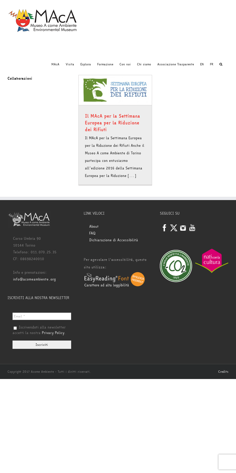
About (94, 226)
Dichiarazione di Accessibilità (113, 240)
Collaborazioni (20, 78)
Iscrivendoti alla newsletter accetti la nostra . (39, 330)
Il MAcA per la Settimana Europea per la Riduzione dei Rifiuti (112, 123)
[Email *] (42, 316)
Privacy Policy (53, 333)
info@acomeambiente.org (34, 279)
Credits (223, 371)
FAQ (92, 233)
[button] (220, 64)
